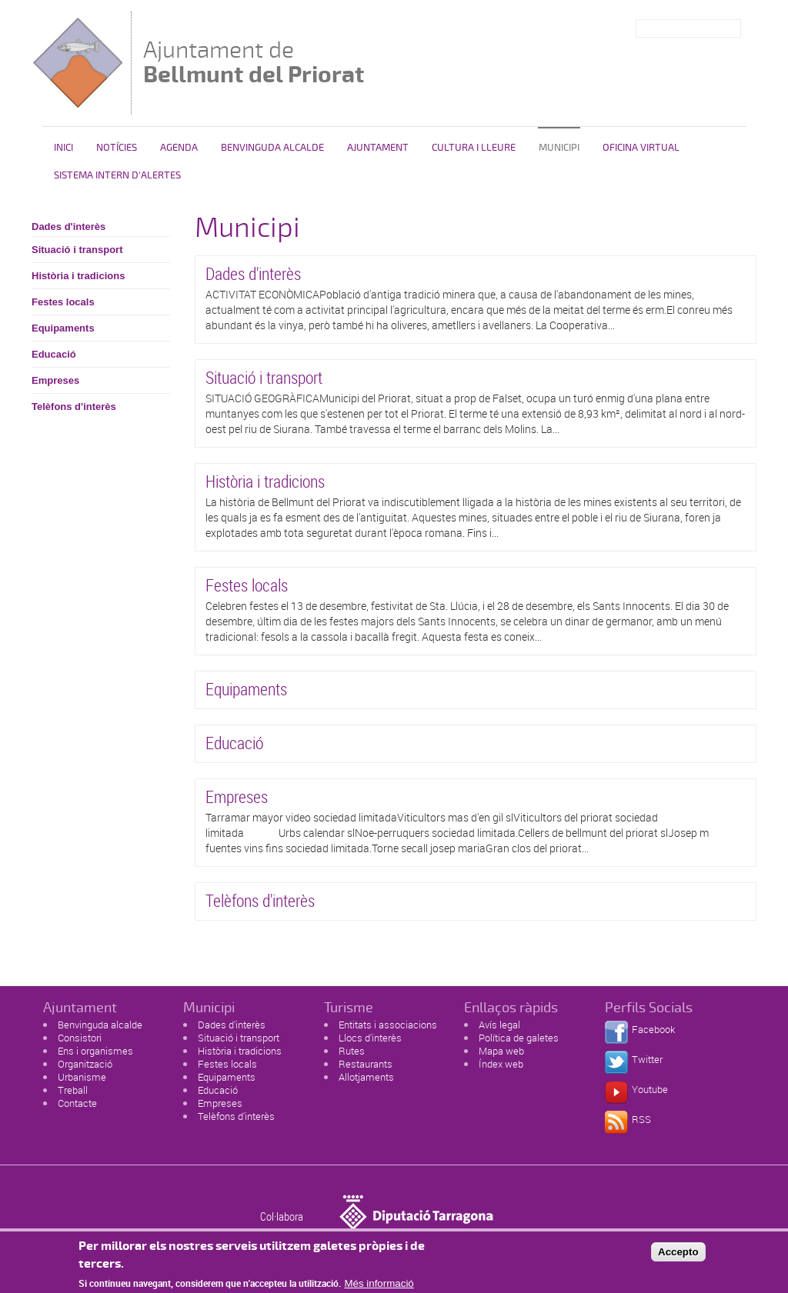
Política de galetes (519, 1038)
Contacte (77, 1103)
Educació (54, 354)
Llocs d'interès (370, 1038)
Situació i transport (77, 249)
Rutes (352, 1051)
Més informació (378, 1285)
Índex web (501, 1064)
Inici (63, 148)
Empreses (55, 380)
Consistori (80, 1038)
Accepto (678, 1254)
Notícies (116, 148)
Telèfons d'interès (74, 406)
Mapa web (501, 1051)
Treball (73, 1090)
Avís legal (499, 1024)
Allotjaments (366, 1077)
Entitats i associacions (388, 1024)
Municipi (559, 148)
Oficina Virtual (641, 148)
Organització (85, 1064)
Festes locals (63, 302)
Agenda (179, 148)
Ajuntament (378, 148)
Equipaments (63, 328)
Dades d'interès (68, 226)
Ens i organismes (95, 1051)
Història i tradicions (78, 276)
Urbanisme (82, 1077)
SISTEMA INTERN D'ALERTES (117, 175)
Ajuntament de (253, 62)
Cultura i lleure (474, 148)
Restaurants (365, 1064)
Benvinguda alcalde (272, 148)
